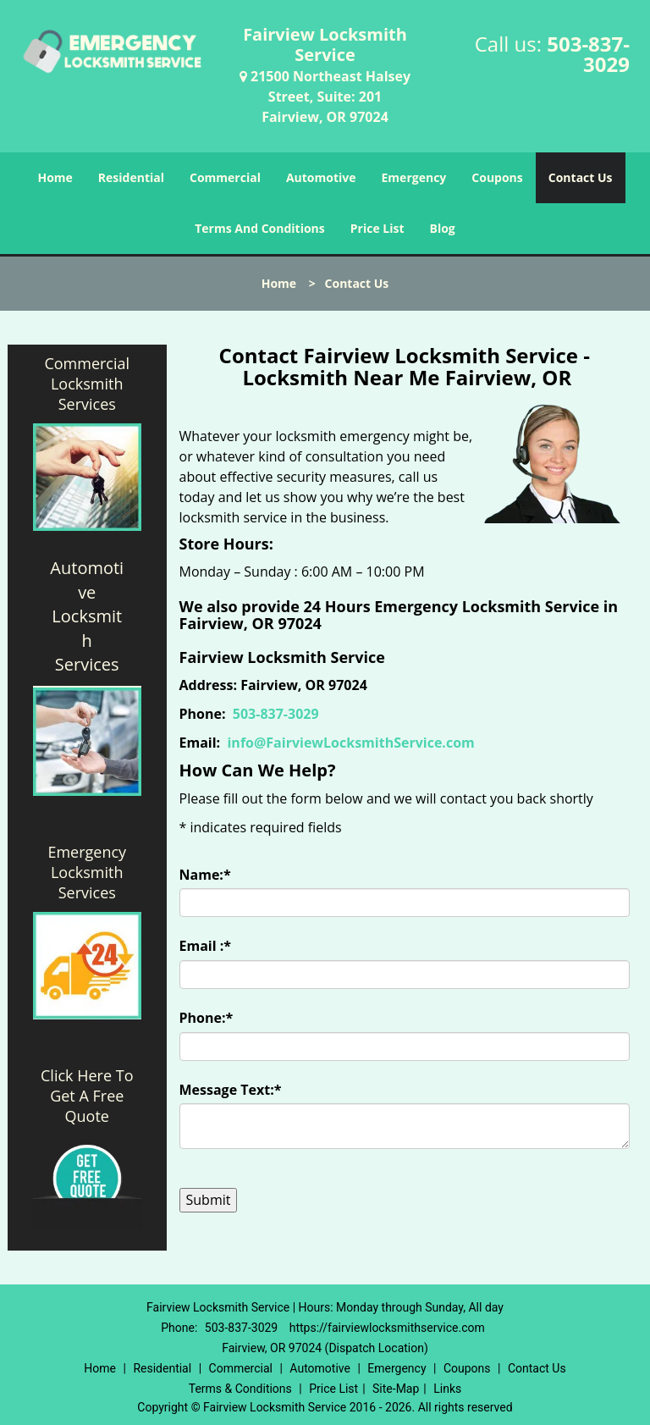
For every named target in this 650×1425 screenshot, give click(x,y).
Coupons (496, 177)
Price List (377, 228)
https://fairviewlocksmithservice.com (387, 1327)
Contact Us (580, 177)
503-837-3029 (588, 54)
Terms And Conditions (260, 228)
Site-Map (395, 1388)
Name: (205, 874)
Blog (442, 228)
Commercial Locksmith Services (86, 383)
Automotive (321, 177)
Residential (131, 177)
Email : (205, 945)
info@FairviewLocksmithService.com (350, 742)
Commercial (225, 177)
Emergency (414, 177)
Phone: (206, 1017)
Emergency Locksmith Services (86, 872)
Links (447, 1388)
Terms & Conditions (240, 1388)
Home (54, 177)
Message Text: (230, 1089)
